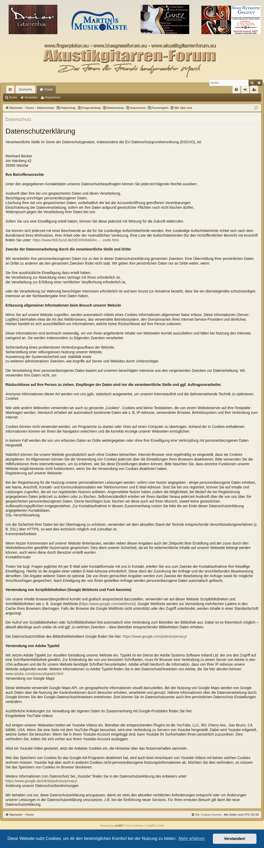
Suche (13, 97)
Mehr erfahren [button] (191, 838)
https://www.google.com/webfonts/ (107, 604)
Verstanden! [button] (234, 839)
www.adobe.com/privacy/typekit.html (34, 674)
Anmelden (31, 97)
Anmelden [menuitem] (246, 90)
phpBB (118, 825)
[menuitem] (236, 89)
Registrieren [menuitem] (255, 90)
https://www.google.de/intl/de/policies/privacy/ (41, 781)
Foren (49, 89)
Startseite (25, 89)
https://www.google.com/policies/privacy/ (155, 636)
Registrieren (53, 97)
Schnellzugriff (11, 90)
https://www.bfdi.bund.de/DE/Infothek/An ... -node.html (76, 240)
